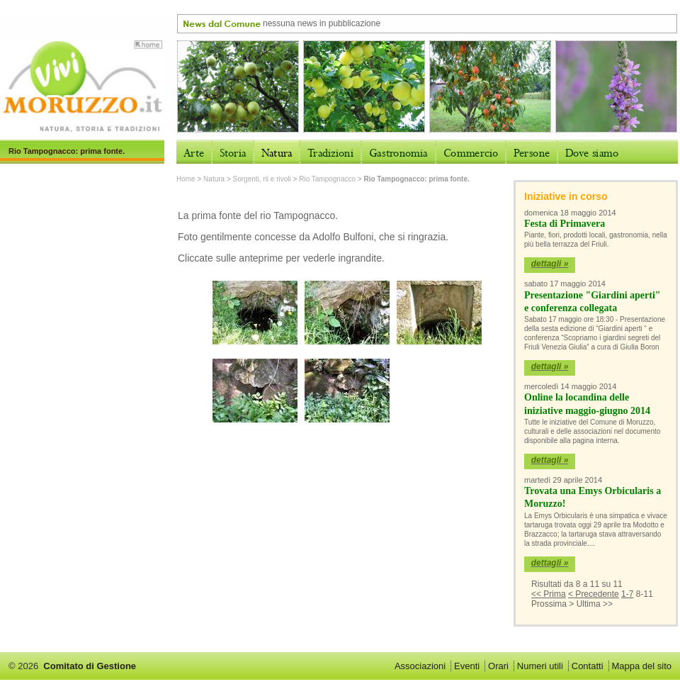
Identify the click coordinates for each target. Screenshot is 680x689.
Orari (498, 666)
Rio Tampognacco (327, 179)
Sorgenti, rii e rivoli (262, 179)
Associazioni (420, 666)
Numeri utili (540, 666)
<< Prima (548, 594)
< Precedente (593, 594)
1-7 (627, 594)
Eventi (467, 666)
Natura (214, 179)
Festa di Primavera (564, 223)
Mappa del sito (641, 666)
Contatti (588, 666)
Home (186, 179)
